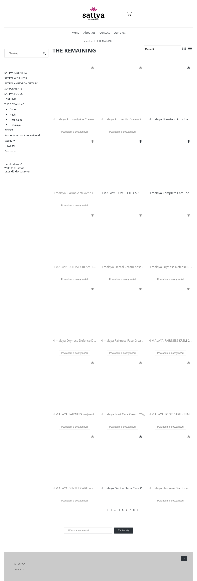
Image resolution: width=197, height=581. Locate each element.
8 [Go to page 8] (134, 510)
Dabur (13, 109)
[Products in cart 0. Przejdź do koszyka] (130, 16)
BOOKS (8, 130)
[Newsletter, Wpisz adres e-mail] (88, 531)
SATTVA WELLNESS (15, 78)
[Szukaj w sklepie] (23, 53)
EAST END (10, 99)
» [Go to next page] (137, 510)
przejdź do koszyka (17, 171)
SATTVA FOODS (13, 94)
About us (19, 569)
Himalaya (15, 125)
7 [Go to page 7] (130, 510)
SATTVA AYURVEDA (15, 73)
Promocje (10, 151)
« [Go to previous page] (107, 510)
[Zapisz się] (123, 531)
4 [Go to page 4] (119, 510)
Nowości (9, 146)
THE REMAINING (14, 104)
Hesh (12, 114)
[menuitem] (75, 32)
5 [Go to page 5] (123, 510)
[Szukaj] (44, 53)
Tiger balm (15, 120)
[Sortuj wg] (162, 49)
